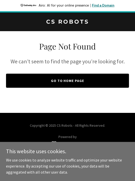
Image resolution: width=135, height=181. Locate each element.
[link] (67, 22)
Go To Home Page (67, 80)
